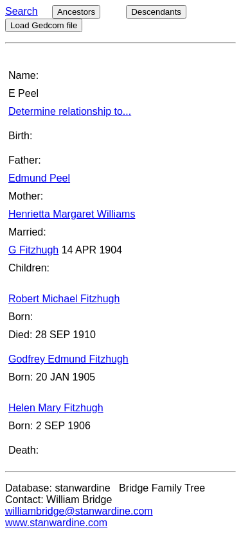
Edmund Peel (39, 178)
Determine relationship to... (69, 111)
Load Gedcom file (43, 25)
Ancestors (76, 12)
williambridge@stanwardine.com (79, 511)
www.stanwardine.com (56, 522)
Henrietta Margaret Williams (71, 214)
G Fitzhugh (33, 249)
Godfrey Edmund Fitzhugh (68, 359)
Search (21, 11)
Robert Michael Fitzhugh (64, 298)
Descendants (156, 12)
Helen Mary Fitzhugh (55, 407)
